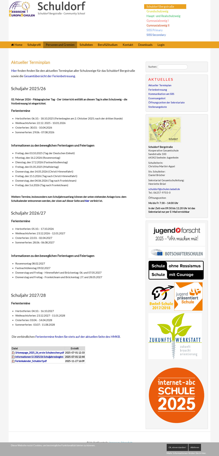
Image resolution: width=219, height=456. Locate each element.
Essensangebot (157, 98)
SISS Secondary (156, 35)
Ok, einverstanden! (177, 447)
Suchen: (152, 66)
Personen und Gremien (60, 44)
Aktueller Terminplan (30, 62)
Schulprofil (34, 44)
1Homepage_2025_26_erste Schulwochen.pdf (39, 352)
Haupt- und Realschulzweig (163, 16)
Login (161, 44)
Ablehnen (194, 447)
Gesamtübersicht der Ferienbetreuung (49, 76)
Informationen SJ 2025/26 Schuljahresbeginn (39, 356)
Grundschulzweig (157, 11)
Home (18, 44)
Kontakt (128, 44)
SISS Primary (155, 30)
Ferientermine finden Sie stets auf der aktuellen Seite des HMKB (77, 336)
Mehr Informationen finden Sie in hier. (186, 453)
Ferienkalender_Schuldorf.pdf (31, 361)
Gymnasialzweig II (158, 25)
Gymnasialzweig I (158, 20)
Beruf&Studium (108, 44)
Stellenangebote (157, 106)
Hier (14, 70)
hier (87, 200)
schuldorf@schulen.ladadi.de (164, 189)
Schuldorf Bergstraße (160, 6)
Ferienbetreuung (157, 89)
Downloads (145, 44)
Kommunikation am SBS (161, 93)
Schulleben (86, 44)
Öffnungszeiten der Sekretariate (166, 102)
